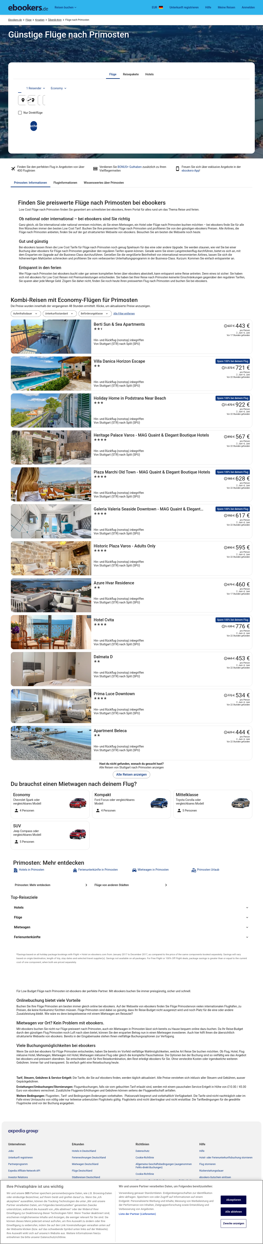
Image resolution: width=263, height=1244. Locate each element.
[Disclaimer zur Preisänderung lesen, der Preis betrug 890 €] (229, 437)
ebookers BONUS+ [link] (18, 1190)
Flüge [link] (28, 19)
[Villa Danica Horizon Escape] (171, 373)
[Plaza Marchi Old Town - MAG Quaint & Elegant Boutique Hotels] (171, 484)
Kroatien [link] (39, 19)
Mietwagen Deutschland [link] (85, 1164)
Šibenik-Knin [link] (55, 19)
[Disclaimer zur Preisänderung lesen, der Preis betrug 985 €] (229, 478)
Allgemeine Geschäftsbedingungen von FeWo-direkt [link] (164, 1180)
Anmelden (248, 7)
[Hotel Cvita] (171, 632)
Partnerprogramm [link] (18, 1164)
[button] (131, 907)
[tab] (113, 74)
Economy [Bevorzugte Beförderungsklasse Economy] (232, 88)
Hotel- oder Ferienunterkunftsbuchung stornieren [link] (226, 1157)
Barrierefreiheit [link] (144, 1187)
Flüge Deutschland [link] (82, 1170)
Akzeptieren (233, 1220)
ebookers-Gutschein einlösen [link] (215, 1177)
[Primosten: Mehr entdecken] (51, 885)
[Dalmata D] (171, 669)
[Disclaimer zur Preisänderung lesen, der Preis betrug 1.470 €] (228, 405)
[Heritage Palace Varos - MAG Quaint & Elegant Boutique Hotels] (171, 447)
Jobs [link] (11, 1151)
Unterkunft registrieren (184, 7)
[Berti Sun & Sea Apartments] (171, 336)
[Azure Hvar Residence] (171, 595)
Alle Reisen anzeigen (131, 774)
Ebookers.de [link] (15, 19)
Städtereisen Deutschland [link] (86, 1177)
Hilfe (208, 7)
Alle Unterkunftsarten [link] (83, 1183)
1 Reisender (209, 88)
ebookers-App (190, 170)
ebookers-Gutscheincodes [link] (86, 1190)
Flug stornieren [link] (207, 1164)
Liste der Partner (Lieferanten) (137, 1234)
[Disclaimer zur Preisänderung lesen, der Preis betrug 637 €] (229, 326)
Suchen (131, 126)
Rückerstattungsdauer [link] (211, 1170)
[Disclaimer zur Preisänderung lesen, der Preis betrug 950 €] (229, 515)
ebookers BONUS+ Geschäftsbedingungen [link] (159, 1193)
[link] (42, 870)
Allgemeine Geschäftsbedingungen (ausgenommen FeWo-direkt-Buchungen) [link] (164, 1166)
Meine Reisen (226, 7)
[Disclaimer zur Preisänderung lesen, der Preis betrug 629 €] (229, 732)
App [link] (10, 1197)
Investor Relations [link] (18, 1177)
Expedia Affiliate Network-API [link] (24, 1170)
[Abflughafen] (55, 100)
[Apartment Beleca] (171, 743)
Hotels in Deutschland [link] (84, 1151)
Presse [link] (12, 1183)
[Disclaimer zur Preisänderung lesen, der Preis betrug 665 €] (229, 658)
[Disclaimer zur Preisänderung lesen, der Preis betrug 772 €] (229, 695)
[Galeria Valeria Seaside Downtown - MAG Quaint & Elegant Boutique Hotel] (171, 521)
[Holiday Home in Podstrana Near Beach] (171, 410)
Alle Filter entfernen (124, 313)
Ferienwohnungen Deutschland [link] (89, 1157)
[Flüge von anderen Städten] (131, 885)
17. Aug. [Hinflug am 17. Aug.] (186, 102)
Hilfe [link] (201, 1151)
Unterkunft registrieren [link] (20, 1157)
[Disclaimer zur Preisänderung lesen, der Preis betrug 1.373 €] (228, 368)
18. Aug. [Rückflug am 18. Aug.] (224, 102)
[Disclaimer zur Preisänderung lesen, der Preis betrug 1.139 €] (228, 626)
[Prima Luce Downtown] (171, 706)
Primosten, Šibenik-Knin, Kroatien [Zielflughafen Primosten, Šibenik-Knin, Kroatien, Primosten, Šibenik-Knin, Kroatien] (128, 102)
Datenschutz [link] (142, 1151)
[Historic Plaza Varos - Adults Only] (171, 558)
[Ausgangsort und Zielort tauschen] (94, 100)
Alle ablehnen (233, 1232)
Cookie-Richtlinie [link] (145, 1157)
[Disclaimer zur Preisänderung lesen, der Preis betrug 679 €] (229, 584)
